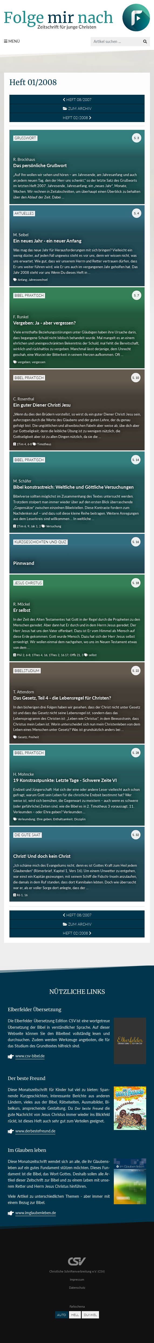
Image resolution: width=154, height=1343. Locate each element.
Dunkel (90, 1315)
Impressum (77, 1279)
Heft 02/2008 (77, 117)
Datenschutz (77, 1287)
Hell (75, 1315)
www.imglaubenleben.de (35, 1213)
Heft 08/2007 (77, 99)
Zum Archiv (77, 108)
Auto (61, 1315)
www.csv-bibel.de (30, 1056)
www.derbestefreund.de (35, 1131)
